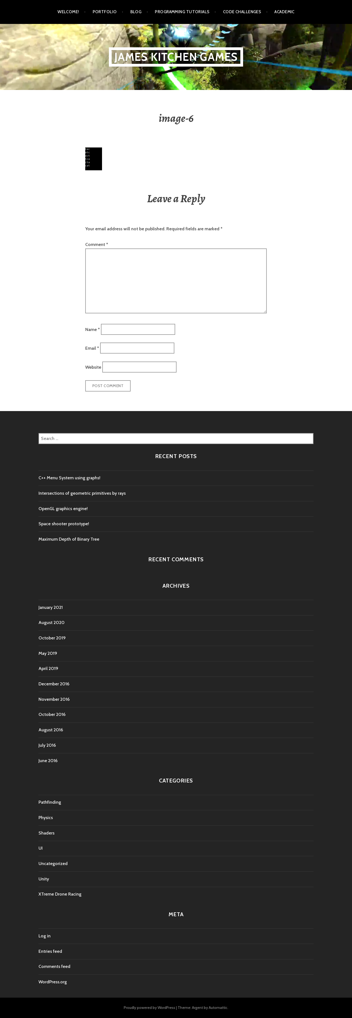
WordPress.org (52, 981)
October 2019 (52, 638)
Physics (45, 817)
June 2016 (47, 760)
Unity (43, 879)
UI (40, 848)
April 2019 (48, 668)
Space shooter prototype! (63, 523)
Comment (96, 244)
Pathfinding (49, 802)
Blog (136, 11)
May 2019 (47, 653)
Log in (44, 935)
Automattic (218, 1007)
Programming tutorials (182, 11)
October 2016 (51, 714)
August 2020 (51, 622)
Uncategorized (53, 863)
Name (92, 329)
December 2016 (53, 683)
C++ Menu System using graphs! (69, 477)
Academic (284, 11)
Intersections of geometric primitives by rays (82, 493)
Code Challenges (242, 11)
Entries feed (50, 951)
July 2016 (47, 745)
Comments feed (54, 966)
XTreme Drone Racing (59, 894)
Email (92, 348)
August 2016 (50, 729)
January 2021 (50, 607)
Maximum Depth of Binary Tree (68, 539)
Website (93, 367)
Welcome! (68, 11)
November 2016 (54, 699)
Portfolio (105, 11)
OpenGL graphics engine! (63, 508)
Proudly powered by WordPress (149, 1007)
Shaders (46, 833)
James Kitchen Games (176, 57)
